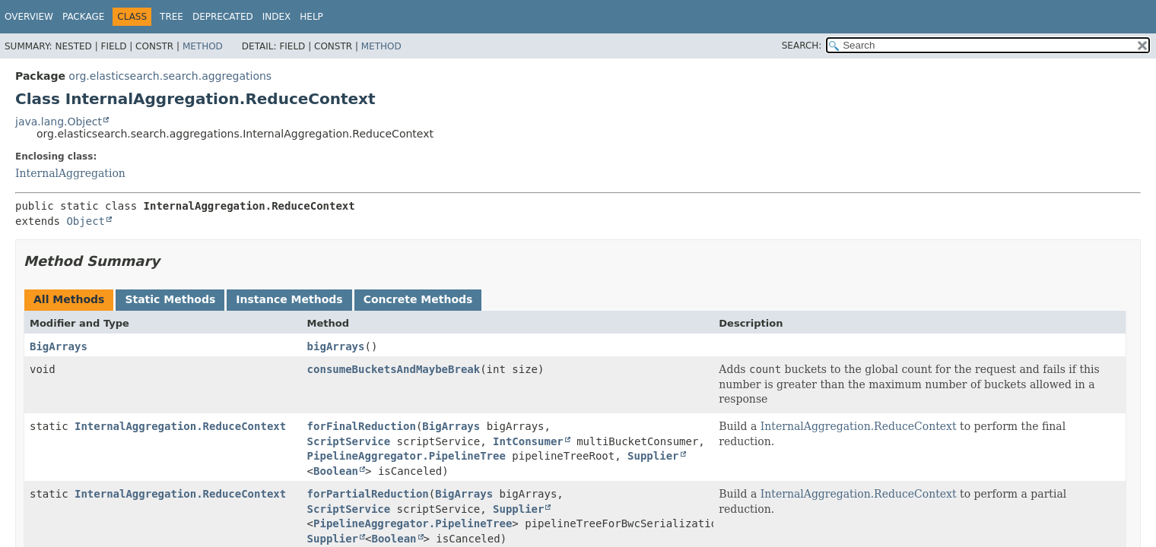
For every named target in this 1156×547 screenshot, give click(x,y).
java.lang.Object (58, 121)
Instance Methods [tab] (289, 299)
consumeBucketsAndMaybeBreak (394, 369)
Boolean (335, 471)
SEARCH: (802, 45)
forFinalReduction (361, 426)
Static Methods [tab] (170, 299)
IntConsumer (528, 441)
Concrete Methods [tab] (418, 299)
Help (311, 16)
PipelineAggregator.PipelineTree (406, 456)
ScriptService (349, 441)
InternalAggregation (70, 173)
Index (276, 16)
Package (83, 16)
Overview (29, 16)
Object (85, 221)
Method (203, 46)
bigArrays (336, 346)
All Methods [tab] (68, 299)
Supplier (652, 456)
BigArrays (58, 346)
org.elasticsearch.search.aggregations (170, 76)
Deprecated (222, 16)
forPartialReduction (368, 494)
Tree (171, 16)
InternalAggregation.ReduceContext (180, 426)
